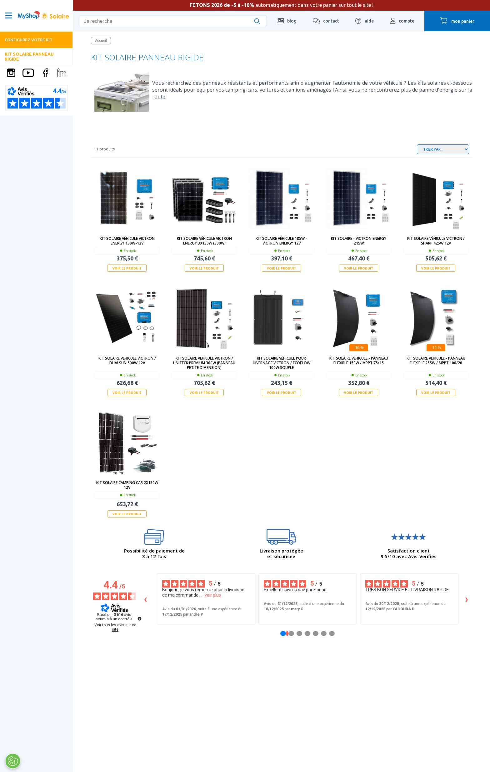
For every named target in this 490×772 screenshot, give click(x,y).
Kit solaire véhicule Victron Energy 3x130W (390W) (204, 240)
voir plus (213, 595)
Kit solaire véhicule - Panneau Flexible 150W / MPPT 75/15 (358, 360)
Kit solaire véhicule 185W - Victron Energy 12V (281, 240)
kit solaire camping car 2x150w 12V (127, 485)
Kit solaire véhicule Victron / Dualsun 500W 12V (127, 360)
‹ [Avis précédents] (145, 599)
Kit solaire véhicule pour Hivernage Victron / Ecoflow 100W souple (281, 363)
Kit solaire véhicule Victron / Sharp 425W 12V (436, 240)
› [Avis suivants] (466, 599)
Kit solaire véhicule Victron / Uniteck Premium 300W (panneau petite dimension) (204, 363)
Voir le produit (127, 268)
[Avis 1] (287, 633)
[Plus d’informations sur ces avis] (139, 618)
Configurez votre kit (28, 40)
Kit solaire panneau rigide (29, 56)
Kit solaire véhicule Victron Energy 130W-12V (127, 240)
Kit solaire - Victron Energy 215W (358, 240)
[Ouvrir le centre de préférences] (12, 761)
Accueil (101, 40)
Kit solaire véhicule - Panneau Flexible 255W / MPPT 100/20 (436, 360)
